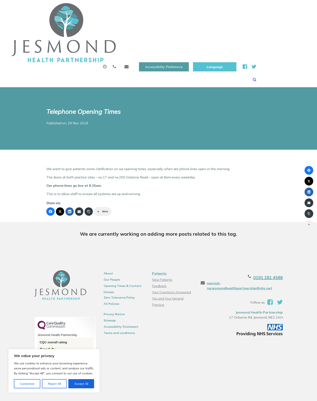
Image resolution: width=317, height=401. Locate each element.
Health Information (85, 35)
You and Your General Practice (167, 257)
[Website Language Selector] (263, 7)
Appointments (110, 21)
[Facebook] (50, 170)
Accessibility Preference (212, 8)
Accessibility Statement (117, 285)
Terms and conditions (115, 291)
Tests (215, 21)
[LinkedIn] (69, 170)
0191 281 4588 (275, 235)
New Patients (243, 21)
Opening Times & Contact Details (119, 244)
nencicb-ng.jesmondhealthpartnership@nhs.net (250, 241)
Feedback (159, 244)
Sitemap (106, 279)
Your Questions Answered (171, 250)
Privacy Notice (110, 272)
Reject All (54, 384)
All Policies (108, 262)
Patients (159, 232)
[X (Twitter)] (60, 170)
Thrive (286, 394)
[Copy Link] (89, 170)
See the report (44, 322)
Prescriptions (149, 21)
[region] (54, 371)
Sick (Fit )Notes (185, 21)
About (75, 21)
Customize (27, 384)
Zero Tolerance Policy (115, 256)
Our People (108, 238)
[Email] (79, 170)
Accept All (81, 384)
